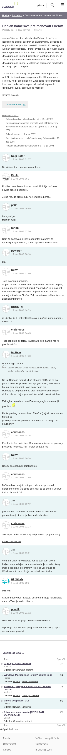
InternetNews (10, 38)
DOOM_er (17, 307)
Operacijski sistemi (22, 721)
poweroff (16, 250)
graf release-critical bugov (44, 390)
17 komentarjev (12, 104)
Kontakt (7, 750)
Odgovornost (9, 744)
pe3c (14, 205)
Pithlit (15, 175)
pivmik (15, 609)
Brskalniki (37, 30)
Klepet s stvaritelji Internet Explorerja (23, 145)
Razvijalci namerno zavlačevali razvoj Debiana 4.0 (30, 138)
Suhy (14, 270)
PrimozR (8, 678)
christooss (18, 329)
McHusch (8, 692)
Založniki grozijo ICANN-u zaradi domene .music (27, 687)
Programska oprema (23, 670)
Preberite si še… (10, 115)
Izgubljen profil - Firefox (17, 663)
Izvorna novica (10, 95)
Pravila (6, 738)
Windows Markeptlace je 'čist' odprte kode (28, 675)
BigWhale (17, 579)
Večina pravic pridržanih (47, 738)
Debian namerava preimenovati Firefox (32, 26)
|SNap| (15, 227)
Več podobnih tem (9, 729)
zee (13, 500)
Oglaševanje (42, 744)
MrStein (16, 352)
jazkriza (7, 666)
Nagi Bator (18, 156)
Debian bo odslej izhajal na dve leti (22, 119)
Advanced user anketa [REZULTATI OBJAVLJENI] (24, 713)
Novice (16, 681)
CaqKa (7, 718)
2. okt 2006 (17, 30)
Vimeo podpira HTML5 (16, 700)
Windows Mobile (30, 681)
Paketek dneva (13, 134)
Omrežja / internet (30, 695)
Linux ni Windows (11, 541)
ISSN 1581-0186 (44, 750)
